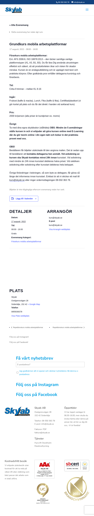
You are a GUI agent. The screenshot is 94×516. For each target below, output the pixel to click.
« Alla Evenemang (18, 25)
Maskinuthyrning (41, 446)
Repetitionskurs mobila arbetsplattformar (28, 327)
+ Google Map (34, 304)
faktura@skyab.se (42, 432)
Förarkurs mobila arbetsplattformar (26, 241)
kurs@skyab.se (17, 180)
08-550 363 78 (63, 2)
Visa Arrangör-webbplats (59, 229)
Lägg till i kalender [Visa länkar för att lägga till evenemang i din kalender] (24, 198)
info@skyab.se (47, 424)
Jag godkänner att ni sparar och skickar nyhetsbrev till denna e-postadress (49, 373)
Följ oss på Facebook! (18, 342)
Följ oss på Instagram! (19, 337)
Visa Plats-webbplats (20, 316)
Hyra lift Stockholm (42, 443)
